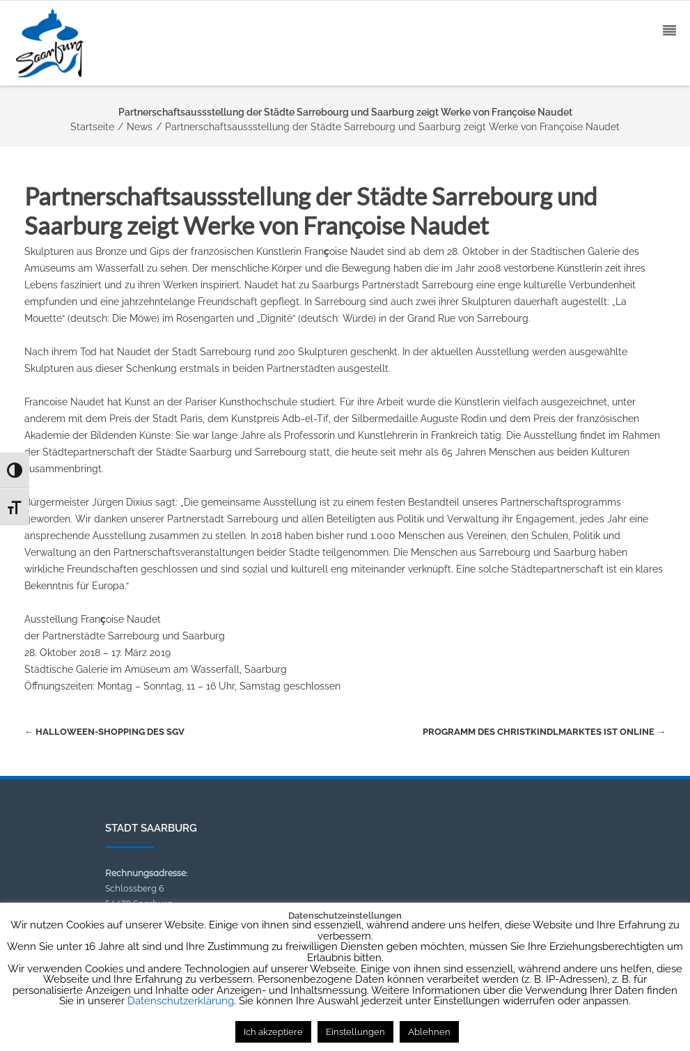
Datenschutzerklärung (180, 1001)
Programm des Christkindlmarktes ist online (544, 731)
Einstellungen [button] (355, 1032)
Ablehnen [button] (429, 1032)
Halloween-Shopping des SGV (104, 731)
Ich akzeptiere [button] (273, 1032)
